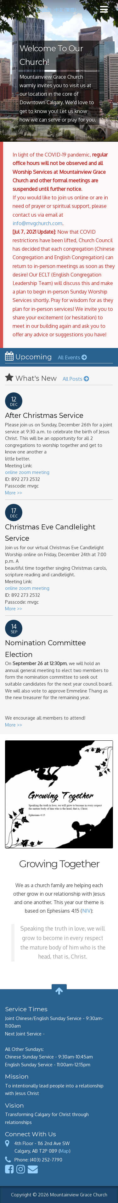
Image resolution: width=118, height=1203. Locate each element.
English (43, 9)
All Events (72, 357)
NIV (86, 911)
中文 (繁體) (65, 9)
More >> (13, 492)
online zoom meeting (27, 472)
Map (64, 1151)
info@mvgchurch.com (37, 223)
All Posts (76, 379)
